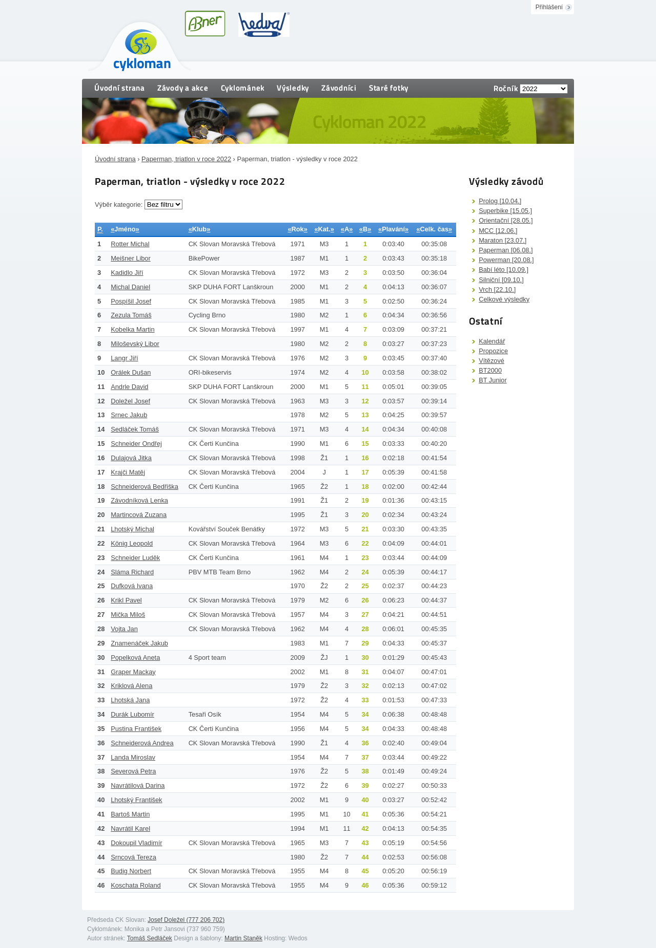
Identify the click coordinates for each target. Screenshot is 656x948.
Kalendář (492, 341)
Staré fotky (388, 88)
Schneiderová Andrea (142, 743)
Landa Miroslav (133, 757)
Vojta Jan (124, 629)
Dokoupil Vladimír (136, 843)
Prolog (500, 201)
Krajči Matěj (128, 472)
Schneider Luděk (135, 558)
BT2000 (490, 370)
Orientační (505, 220)
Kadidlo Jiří (127, 272)
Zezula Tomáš (131, 315)
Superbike (505, 210)
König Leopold (132, 543)
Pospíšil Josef (131, 301)
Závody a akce (183, 88)
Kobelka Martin (132, 329)
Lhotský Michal (132, 529)
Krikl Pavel (126, 600)
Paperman (505, 250)
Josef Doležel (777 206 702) (186, 919)
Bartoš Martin (130, 814)
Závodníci (339, 88)
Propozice (493, 351)
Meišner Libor (131, 258)
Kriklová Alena (131, 686)
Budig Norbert (131, 871)
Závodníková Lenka (139, 500)
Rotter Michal (130, 244)
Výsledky (293, 88)
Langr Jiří (124, 358)
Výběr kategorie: (120, 204)
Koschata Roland (135, 885)
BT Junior (493, 380)
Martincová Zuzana (139, 515)
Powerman (506, 260)
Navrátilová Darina (138, 785)
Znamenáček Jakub (139, 643)
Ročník (506, 88)
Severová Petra (133, 771)
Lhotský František (136, 800)
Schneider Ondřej (136, 443)
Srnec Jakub (129, 415)
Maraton (502, 240)
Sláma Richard (132, 572)
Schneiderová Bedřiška (144, 486)
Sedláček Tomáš (135, 429)
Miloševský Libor (135, 344)
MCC (498, 230)
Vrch (497, 289)
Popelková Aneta (135, 657)
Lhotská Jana (130, 700)
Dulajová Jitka (131, 458)
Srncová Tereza (133, 857)
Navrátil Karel (130, 828)
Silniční (501, 280)
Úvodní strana (119, 88)
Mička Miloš (128, 614)
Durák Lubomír (132, 714)
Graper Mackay (133, 672)
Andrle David (129, 387)
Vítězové (491, 360)
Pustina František (136, 728)
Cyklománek (243, 88)
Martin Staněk (243, 938)
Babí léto (503, 269)
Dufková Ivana (132, 586)
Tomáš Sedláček (149, 938)
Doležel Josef (130, 401)
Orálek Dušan (131, 372)
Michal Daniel (130, 287)
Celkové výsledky (504, 299)
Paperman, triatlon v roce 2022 (186, 159)
